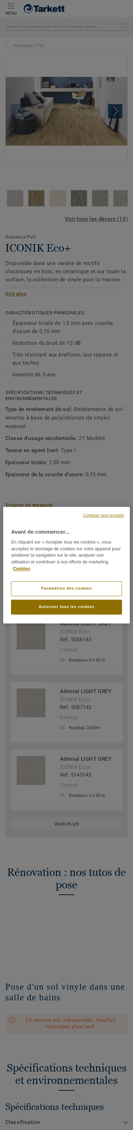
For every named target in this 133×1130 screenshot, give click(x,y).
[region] (66, 565)
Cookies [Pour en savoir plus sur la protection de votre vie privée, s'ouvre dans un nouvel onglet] (21, 568)
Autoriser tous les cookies (66, 607)
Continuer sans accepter (103, 515)
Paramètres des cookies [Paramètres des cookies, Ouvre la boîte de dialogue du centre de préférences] (66, 588)
